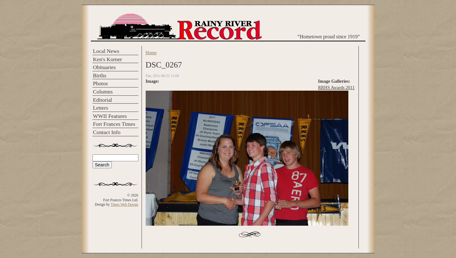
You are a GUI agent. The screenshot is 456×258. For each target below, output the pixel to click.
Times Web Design (124, 204)
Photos (100, 84)
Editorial (102, 100)
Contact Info (107, 132)
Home (151, 52)
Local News (106, 51)
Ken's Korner (107, 59)
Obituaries (104, 67)
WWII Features (110, 116)
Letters (100, 108)
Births (99, 76)
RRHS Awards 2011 (336, 87)
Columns (103, 92)
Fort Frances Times (114, 124)
